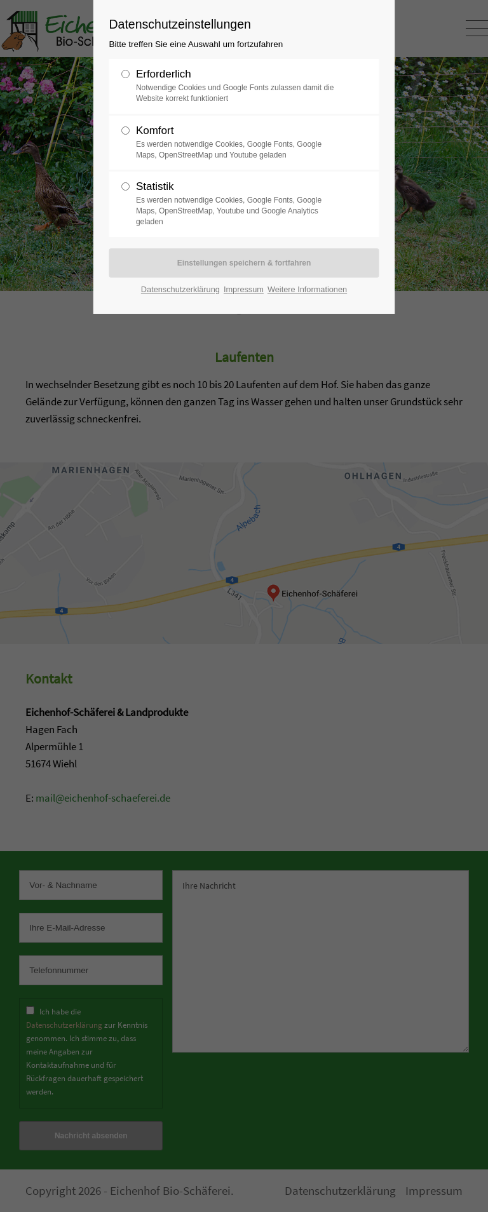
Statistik (239, 203)
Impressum (244, 289)
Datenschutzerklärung (180, 289)
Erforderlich (239, 86)
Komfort (239, 143)
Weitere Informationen (307, 289)
